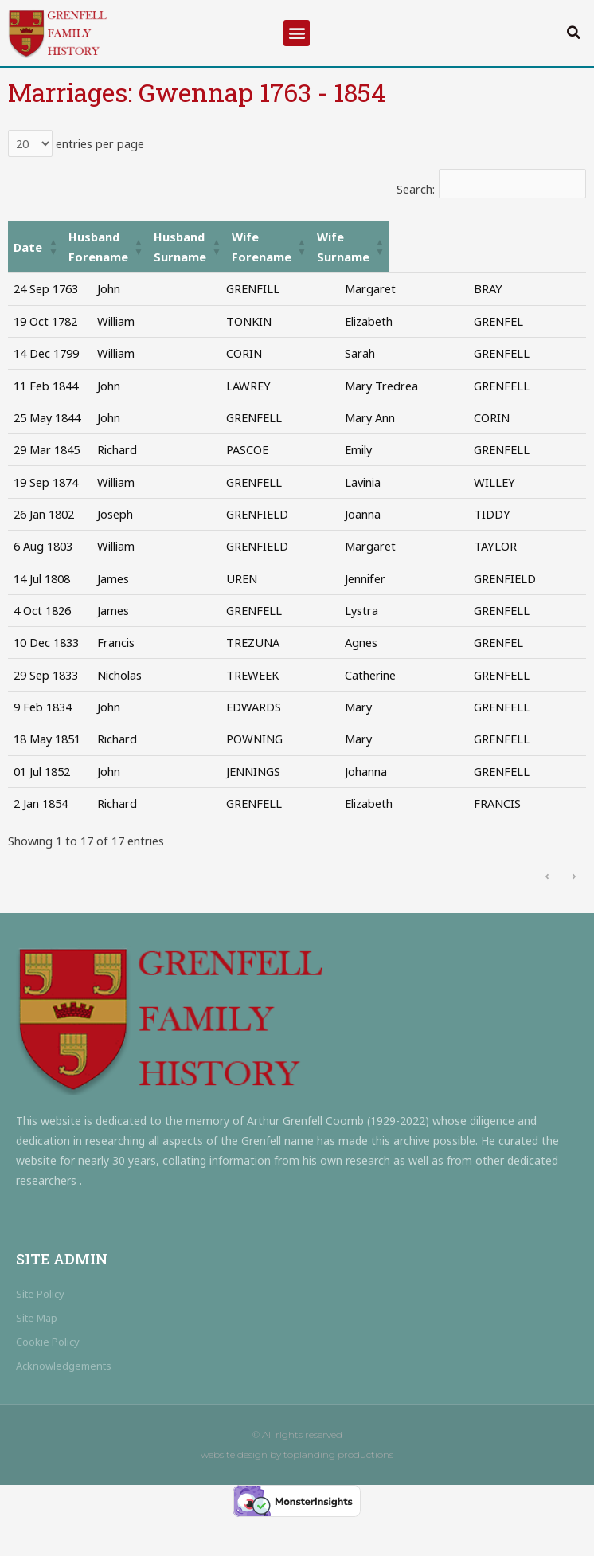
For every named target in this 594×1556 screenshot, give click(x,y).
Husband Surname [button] (285, 237)
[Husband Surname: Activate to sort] (293, 237)
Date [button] (28, 237)
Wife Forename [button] (410, 237)
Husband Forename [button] (148, 237)
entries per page (98, 143)
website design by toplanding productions (297, 1494)
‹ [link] (547, 914)
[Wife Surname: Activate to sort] (531, 237)
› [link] (574, 914)
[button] (296, 33)
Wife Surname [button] (524, 237)
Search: (416, 189)
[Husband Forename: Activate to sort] (155, 237)
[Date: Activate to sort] (46, 237)
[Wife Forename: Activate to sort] (418, 237)
